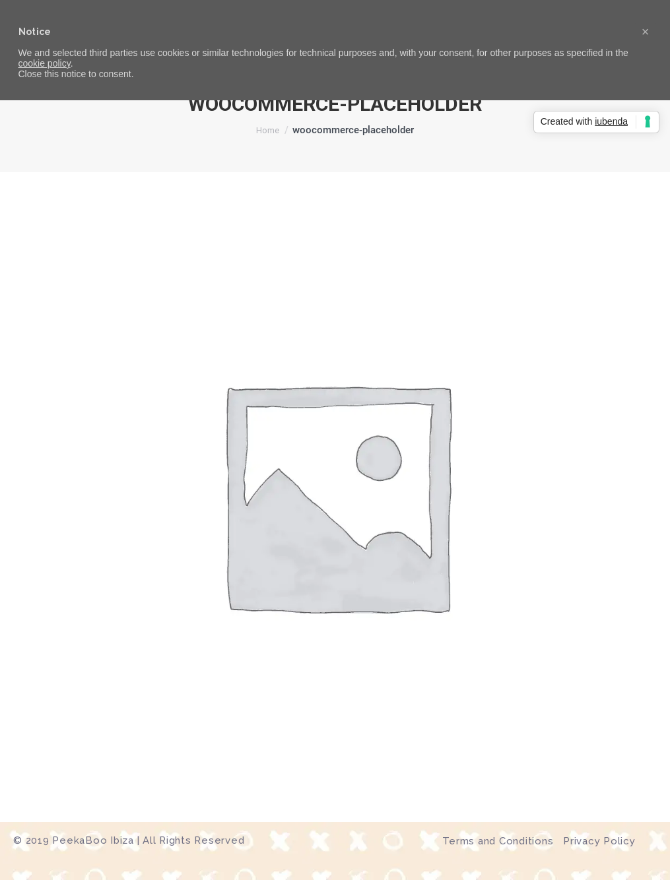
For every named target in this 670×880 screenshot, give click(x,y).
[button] (645, 31)
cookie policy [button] (44, 63)
